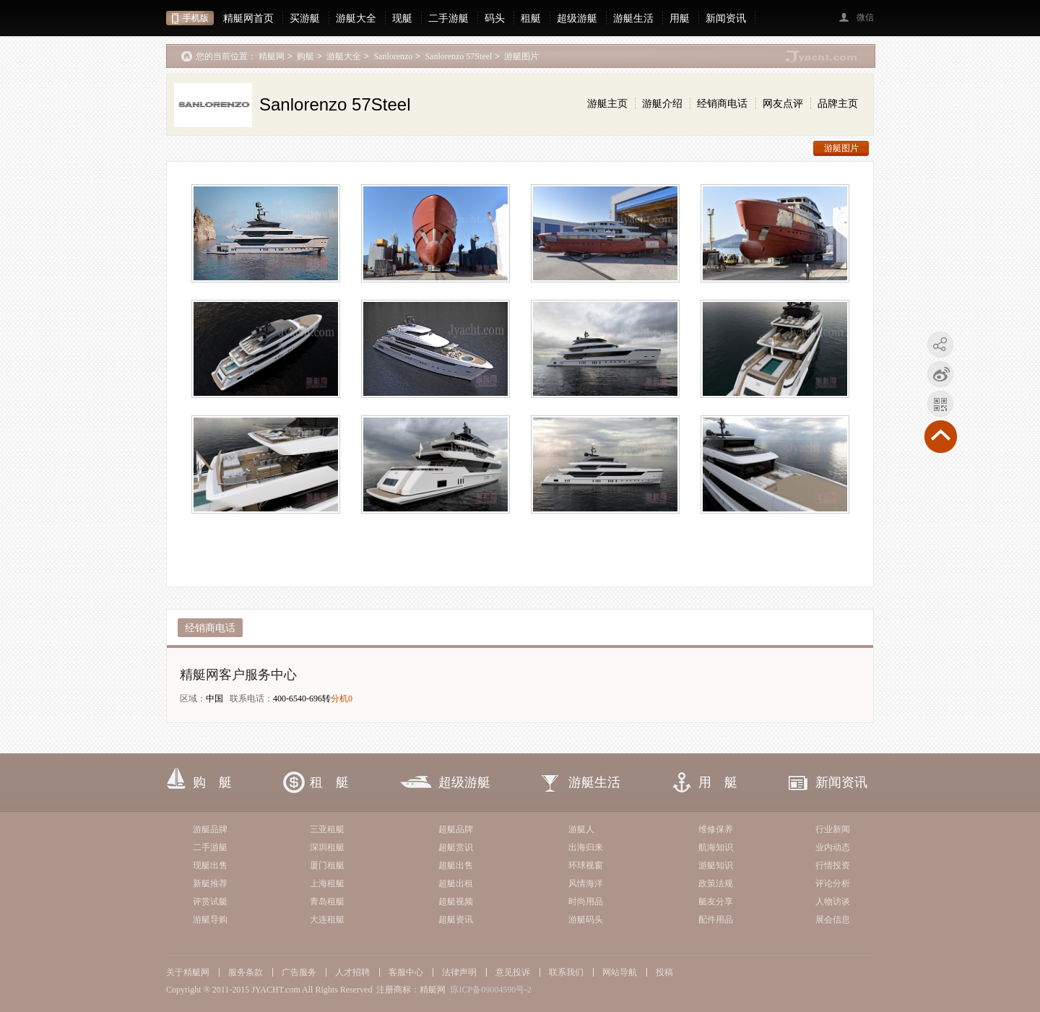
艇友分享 (715, 901)
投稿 (664, 972)
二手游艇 (448, 18)
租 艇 (329, 782)
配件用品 (715, 919)
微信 (865, 17)
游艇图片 (521, 56)
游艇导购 (210, 919)
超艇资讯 (455, 919)
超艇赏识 (455, 847)
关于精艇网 (187, 972)
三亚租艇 (327, 829)
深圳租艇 (327, 847)
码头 (495, 18)
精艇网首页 (248, 18)
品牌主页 (838, 103)
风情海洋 (585, 883)
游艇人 (581, 829)
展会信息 (832, 919)
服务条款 (245, 972)
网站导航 (619, 972)
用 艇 (717, 782)
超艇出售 (455, 865)
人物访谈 (832, 901)
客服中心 (406, 972)
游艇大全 (356, 18)
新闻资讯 (726, 18)
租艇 (531, 18)
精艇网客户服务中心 (238, 674)
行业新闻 (832, 829)
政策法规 (715, 883)
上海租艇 (327, 883)
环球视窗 (585, 865)
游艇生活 (633, 18)
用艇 (680, 18)
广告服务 (299, 972)
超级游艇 (577, 18)
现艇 (402, 18)
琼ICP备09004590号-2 (491, 990)
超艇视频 (455, 901)
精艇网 (272, 56)
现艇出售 (210, 865)
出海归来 (585, 847)
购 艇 (212, 782)
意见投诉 (512, 972)
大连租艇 (327, 919)
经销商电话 (722, 103)
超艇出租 (455, 883)
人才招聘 (352, 972)
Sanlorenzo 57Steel (458, 56)
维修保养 (715, 829)
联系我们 (566, 972)
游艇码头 (585, 919)
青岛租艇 (327, 901)
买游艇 (305, 18)
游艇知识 (715, 865)
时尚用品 (585, 901)
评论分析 (832, 883)
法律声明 (459, 972)
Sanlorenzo (392, 56)
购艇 (305, 56)
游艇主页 (607, 103)
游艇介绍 (662, 103)
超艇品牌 (455, 829)
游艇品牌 (210, 829)
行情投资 (832, 865)
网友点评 (783, 103)
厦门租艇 (327, 865)
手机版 (196, 18)
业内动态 (832, 847)
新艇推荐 (210, 883)
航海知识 (715, 847)
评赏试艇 (210, 901)
